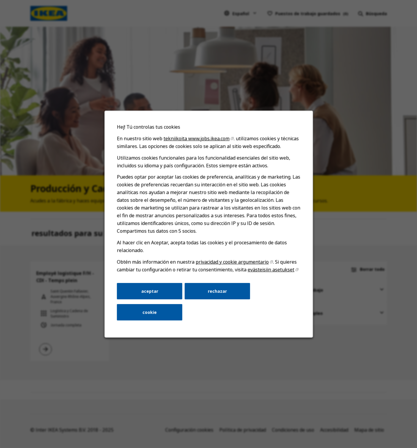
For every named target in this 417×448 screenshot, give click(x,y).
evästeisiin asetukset (269, 274)
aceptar (151, 295)
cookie (151, 315)
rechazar (217, 295)
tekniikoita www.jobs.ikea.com (197, 146)
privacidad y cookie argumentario (231, 266)
